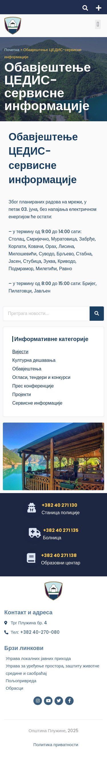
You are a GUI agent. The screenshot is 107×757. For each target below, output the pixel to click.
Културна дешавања (33, 360)
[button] (85, 8)
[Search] (97, 313)
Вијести (20, 351)
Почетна (11, 50)
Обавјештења (26, 369)
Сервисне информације (37, 403)
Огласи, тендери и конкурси (41, 377)
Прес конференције (33, 386)
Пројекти (21, 394)
